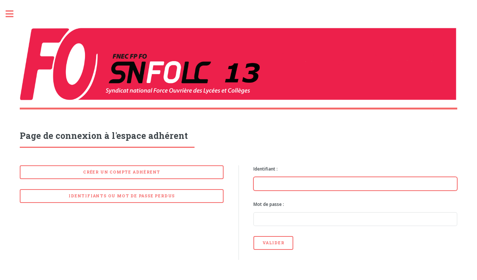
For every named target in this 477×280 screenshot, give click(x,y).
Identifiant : (265, 169)
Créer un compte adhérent (121, 172)
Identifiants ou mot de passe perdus (122, 195)
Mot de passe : (268, 204)
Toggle (13, 14)
